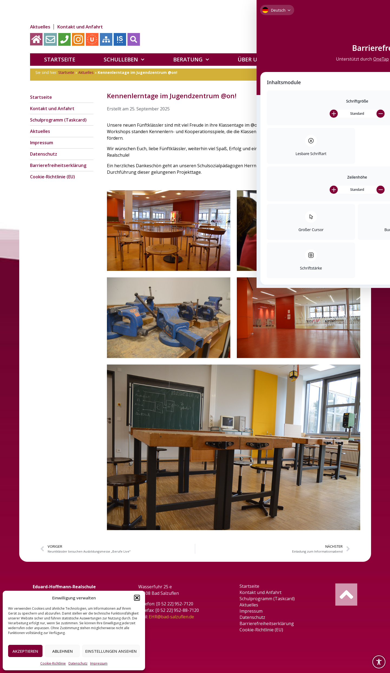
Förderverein (322, 59)
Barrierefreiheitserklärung (58, 174)
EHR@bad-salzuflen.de (174, 617)
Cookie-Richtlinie (53, 663)
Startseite (59, 59)
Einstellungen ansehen (111, 651)
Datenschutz (77, 663)
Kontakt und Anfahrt (78, 27)
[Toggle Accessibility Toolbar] (379, 662)
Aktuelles (40, 27)
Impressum (98, 663)
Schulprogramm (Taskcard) (58, 123)
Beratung (191, 59)
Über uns (254, 59)
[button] (137, 597)
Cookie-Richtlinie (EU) (52, 187)
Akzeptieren (25, 651)
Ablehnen (62, 651)
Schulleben (124, 59)
